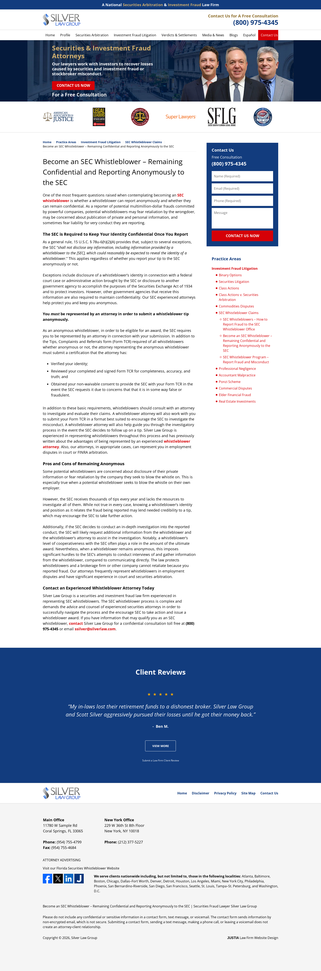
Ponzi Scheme (230, 381)
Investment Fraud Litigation (135, 35)
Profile (65, 35)
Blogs (233, 35)
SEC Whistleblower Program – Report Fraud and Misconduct (246, 359)
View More (160, 746)
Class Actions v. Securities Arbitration (238, 297)
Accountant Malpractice (237, 375)
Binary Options (230, 275)
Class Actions (229, 288)
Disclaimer (200, 793)
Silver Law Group (84, 938)
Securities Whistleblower (87, 868)
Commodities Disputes (236, 306)
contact (76, 623)
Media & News (213, 35)
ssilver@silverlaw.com (95, 628)
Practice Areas (226, 259)
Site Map (248, 793)
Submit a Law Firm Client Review (160, 760)
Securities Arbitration (92, 35)
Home (50, 35)
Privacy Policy (225, 793)
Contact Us (269, 35)
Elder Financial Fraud (235, 395)
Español (249, 35)
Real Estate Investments (237, 401)
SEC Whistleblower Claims (239, 313)
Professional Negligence (237, 368)
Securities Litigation (234, 281)
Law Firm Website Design (252, 938)
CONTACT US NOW (242, 235)
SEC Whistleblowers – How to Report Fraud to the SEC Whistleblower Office (245, 324)
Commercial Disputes (235, 388)
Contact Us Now (73, 85)
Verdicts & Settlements (179, 35)
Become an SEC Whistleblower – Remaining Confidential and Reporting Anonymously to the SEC (247, 343)
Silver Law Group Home (61, 20)
